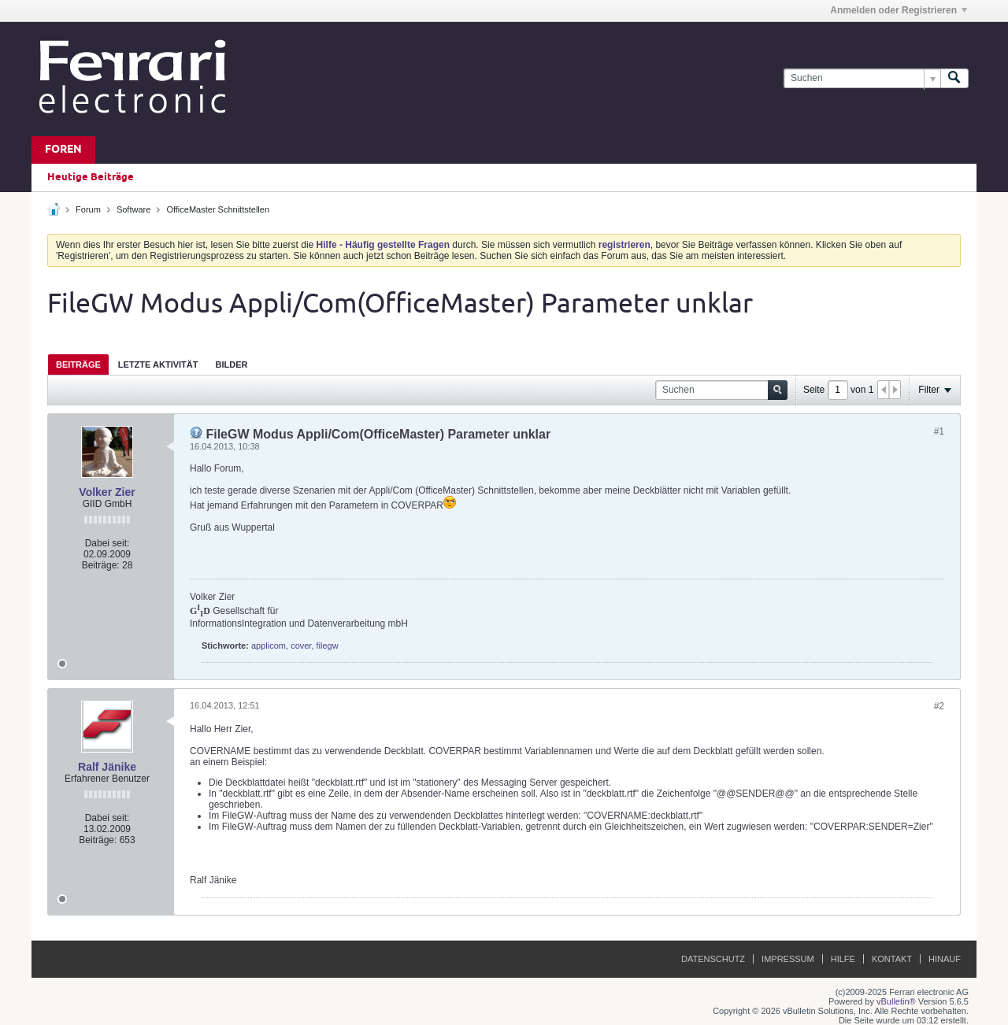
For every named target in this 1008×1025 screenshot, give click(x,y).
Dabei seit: (107, 543)
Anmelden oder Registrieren (898, 10)
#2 (939, 706)
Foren (63, 149)
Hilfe (843, 959)
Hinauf (944, 959)
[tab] (78, 364)
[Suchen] (862, 78)
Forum (88, 209)
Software (133, 209)
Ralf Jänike (107, 766)
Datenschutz (713, 959)
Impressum (788, 959)
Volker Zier (107, 492)
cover (301, 645)
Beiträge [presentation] (78, 364)
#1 (939, 431)
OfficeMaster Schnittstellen (217, 209)
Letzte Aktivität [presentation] (158, 364)
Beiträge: (101, 565)
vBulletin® (896, 1001)
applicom (268, 645)
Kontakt (892, 959)
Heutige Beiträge (90, 177)
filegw (328, 645)
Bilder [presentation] (231, 364)
